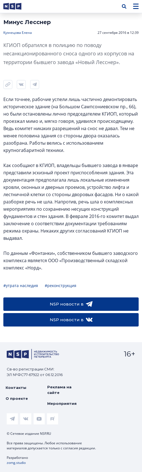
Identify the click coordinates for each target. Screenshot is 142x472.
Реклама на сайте (59, 390)
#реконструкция (60, 285)
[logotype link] (17, 6)
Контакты (16, 387)
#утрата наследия (20, 285)
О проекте (17, 398)
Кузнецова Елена (17, 32)
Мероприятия (62, 403)
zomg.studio (16, 462)
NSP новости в (71, 304)
